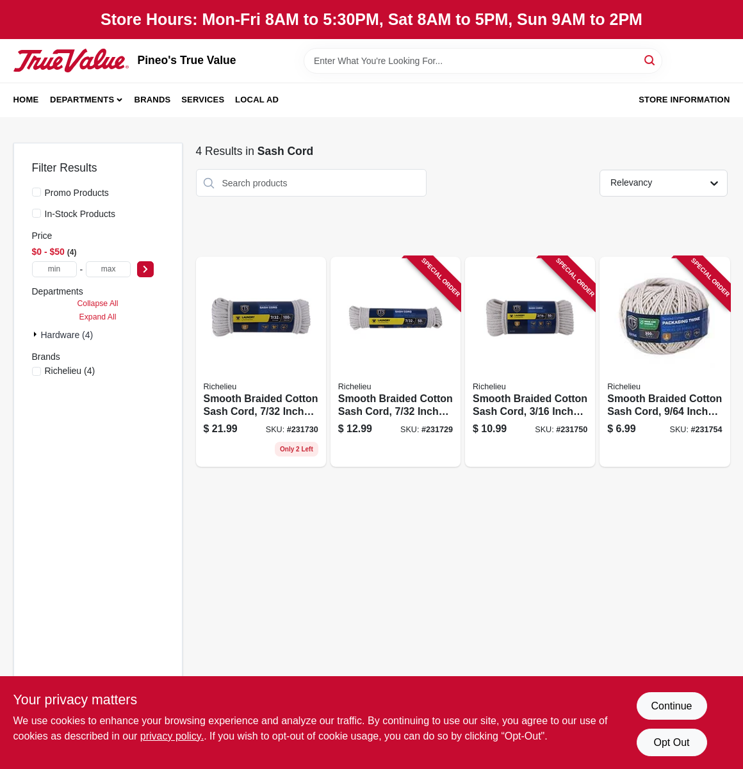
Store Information (684, 99)
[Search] (650, 59)
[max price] (108, 269)
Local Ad (257, 99)
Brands (153, 99)
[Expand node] (36, 334)
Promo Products (77, 193)
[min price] (54, 269)
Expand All (98, 316)
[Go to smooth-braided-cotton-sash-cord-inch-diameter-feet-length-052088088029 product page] (261, 362)
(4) (70, 371)
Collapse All (97, 303)
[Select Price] (145, 269)
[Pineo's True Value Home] (71, 60)
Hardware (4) (67, 335)
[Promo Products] (36, 192)
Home (26, 99)
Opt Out (671, 742)
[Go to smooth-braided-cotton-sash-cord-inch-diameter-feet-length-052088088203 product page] (530, 362)
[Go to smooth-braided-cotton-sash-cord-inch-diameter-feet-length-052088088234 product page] (665, 362)
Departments (82, 99)
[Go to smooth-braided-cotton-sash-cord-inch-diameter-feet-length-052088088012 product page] (396, 362)
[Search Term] (483, 61)
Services (202, 99)
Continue (671, 705)
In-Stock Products (80, 214)
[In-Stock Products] (36, 213)
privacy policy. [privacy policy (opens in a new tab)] (172, 736)
